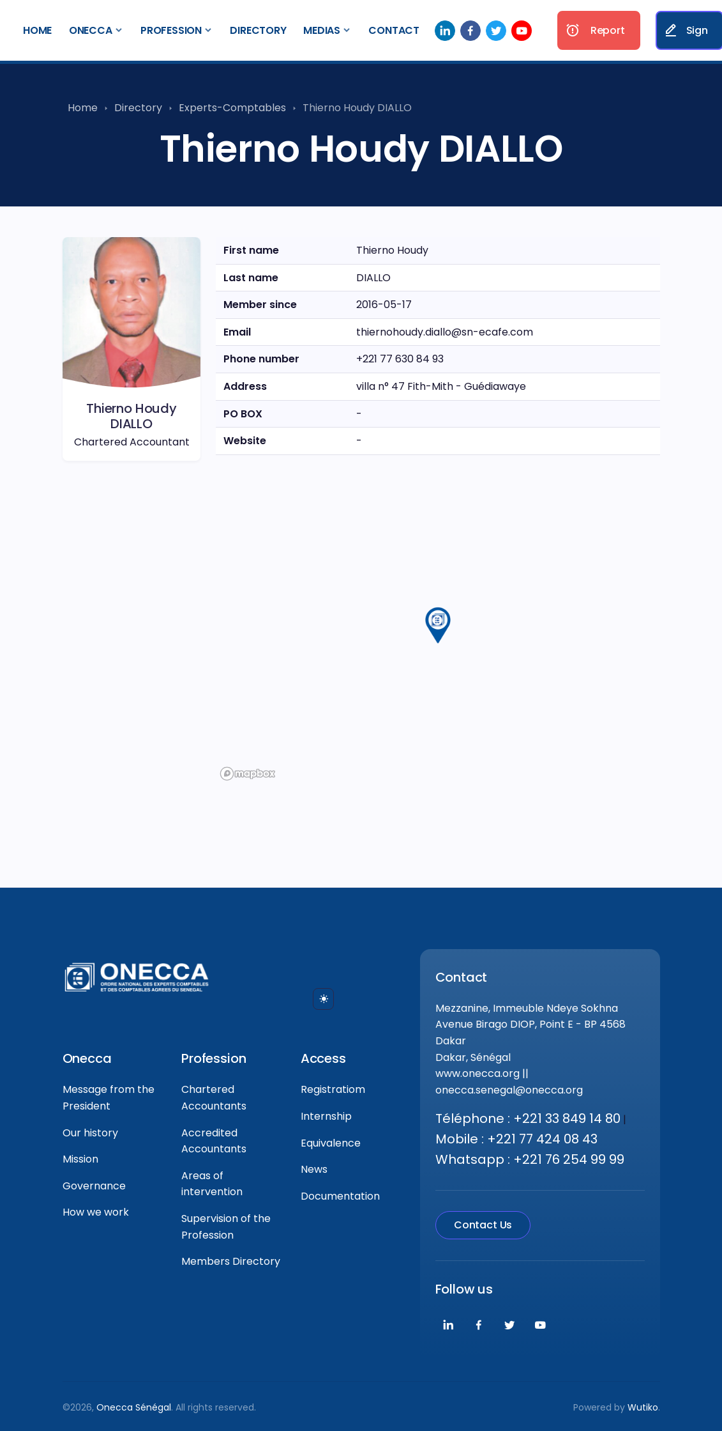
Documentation (340, 1196)
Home (37, 30)
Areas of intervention (212, 1184)
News (314, 1169)
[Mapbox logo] (248, 773)
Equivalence (331, 1143)
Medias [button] (321, 30)
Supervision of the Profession (226, 1226)
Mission (80, 1159)
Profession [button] (171, 30)
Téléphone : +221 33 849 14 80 (527, 1118)
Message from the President (108, 1097)
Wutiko (643, 1407)
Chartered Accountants (213, 1097)
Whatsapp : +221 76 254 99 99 (529, 1159)
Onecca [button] (90, 30)
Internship (326, 1116)
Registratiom (333, 1089)
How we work (96, 1212)
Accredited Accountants (213, 1141)
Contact (393, 30)
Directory (258, 30)
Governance (94, 1186)
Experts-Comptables (232, 107)
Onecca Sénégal (133, 1407)
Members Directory (230, 1261)
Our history (90, 1132)
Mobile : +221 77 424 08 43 (516, 1139)
